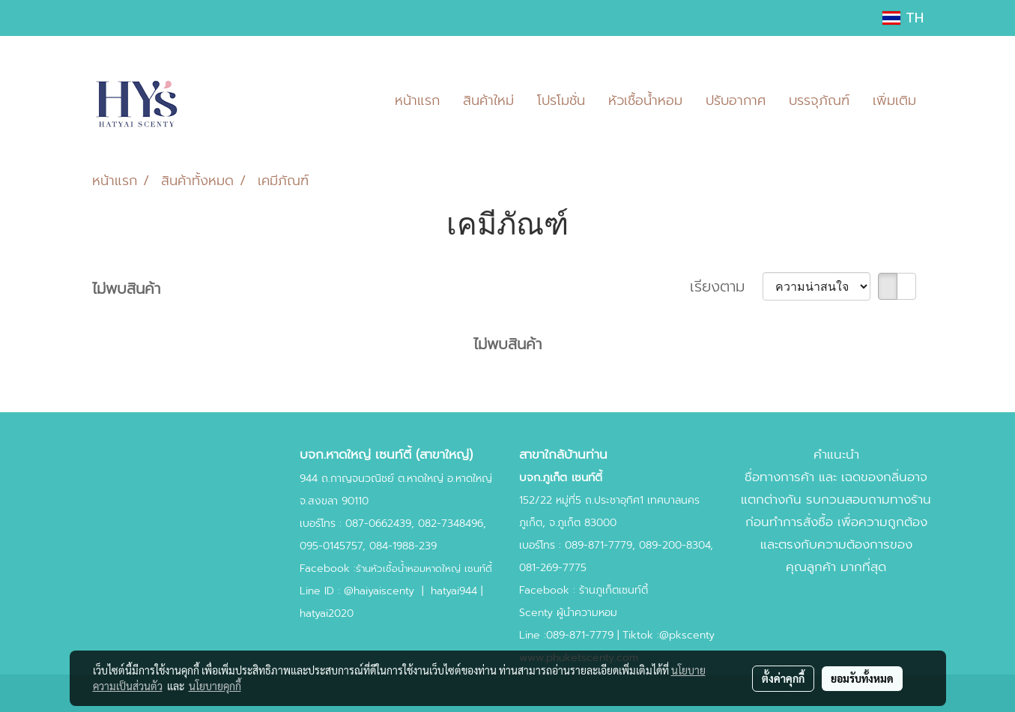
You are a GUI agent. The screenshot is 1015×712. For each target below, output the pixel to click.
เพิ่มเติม (894, 100)
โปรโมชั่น (561, 100)
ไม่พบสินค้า (126, 288)
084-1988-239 (403, 546)
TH (903, 17)
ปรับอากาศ (736, 100)
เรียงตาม (726, 286)
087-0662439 (378, 523)
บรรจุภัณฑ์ (819, 100)
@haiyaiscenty (379, 591)
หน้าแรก (417, 100)
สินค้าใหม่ (488, 100)
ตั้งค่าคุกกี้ (783, 678)
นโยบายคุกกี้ (215, 686)
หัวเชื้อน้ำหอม (645, 100)
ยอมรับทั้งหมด (862, 678)
